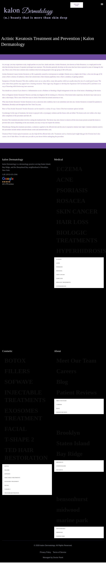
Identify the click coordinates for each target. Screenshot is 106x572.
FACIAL (17, 436)
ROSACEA (72, 203)
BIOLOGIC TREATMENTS (79, 252)
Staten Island (75, 465)
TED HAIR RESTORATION (28, 464)
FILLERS (18, 372)
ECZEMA (71, 168)
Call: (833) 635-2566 (9, 174)
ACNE (65, 180)
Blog (63, 392)
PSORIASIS (74, 192)
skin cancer (10, 122)
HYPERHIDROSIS (80, 267)
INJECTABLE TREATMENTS (27, 400)
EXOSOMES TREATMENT (25, 420)
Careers (67, 380)
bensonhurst (74, 523)
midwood (69, 535)
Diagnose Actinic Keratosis (16, 94)
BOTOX (16, 360)
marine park (74, 547)
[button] (102, 4)
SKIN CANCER (70, 220)
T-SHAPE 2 (21, 447)
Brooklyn (69, 454)
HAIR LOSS (74, 235)
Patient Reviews (68, 408)
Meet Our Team (70, 365)
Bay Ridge (71, 477)
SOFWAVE (20, 383)
